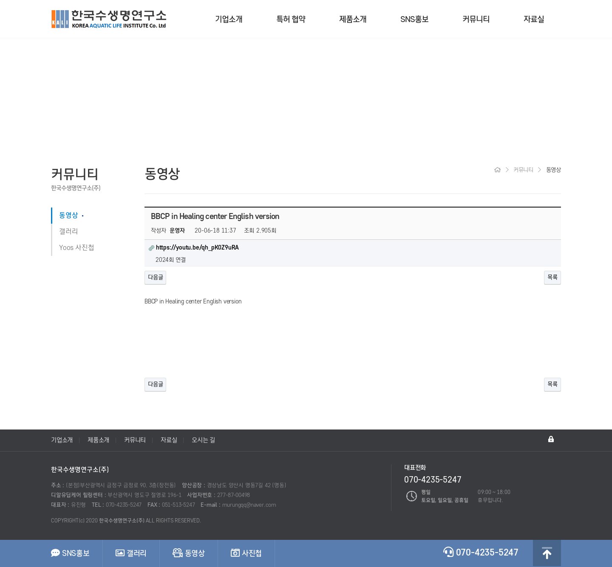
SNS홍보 (414, 19)
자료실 (534, 19)
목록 (552, 277)
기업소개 (228, 19)
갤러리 (68, 232)
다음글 (155, 277)
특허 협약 (290, 19)
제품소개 (352, 19)
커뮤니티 (476, 19)
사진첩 (246, 553)
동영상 (68, 215)
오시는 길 (203, 440)
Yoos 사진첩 (76, 248)
